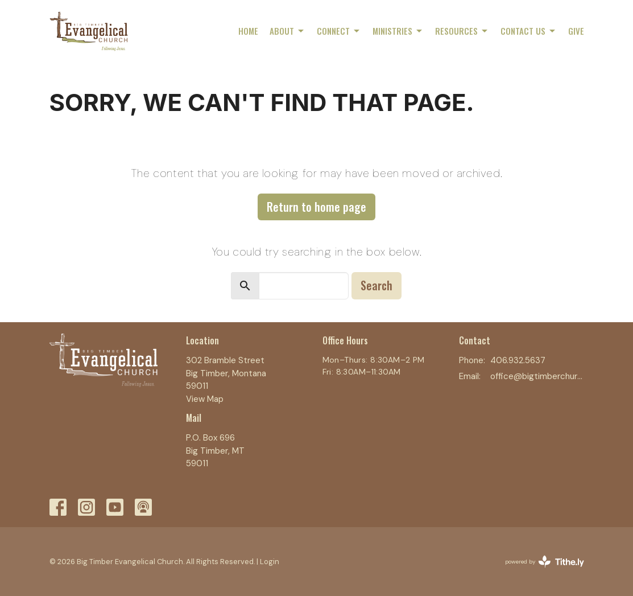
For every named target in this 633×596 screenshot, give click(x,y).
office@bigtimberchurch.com (537, 376)
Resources (462, 30)
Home (248, 30)
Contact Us (528, 30)
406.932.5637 (517, 360)
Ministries (398, 30)
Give (576, 30)
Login (269, 561)
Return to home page (316, 206)
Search (376, 285)
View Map (205, 399)
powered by (544, 562)
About (287, 30)
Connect (339, 30)
